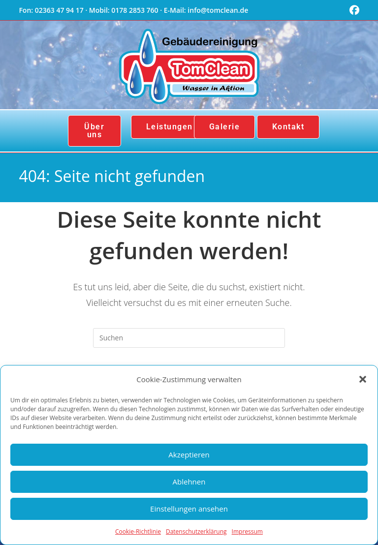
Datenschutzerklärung (196, 531)
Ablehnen (189, 481)
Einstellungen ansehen (189, 509)
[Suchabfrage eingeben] (189, 338)
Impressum (247, 531)
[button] (363, 379)
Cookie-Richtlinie (138, 531)
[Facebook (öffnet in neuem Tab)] (352, 10)
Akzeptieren (188, 454)
